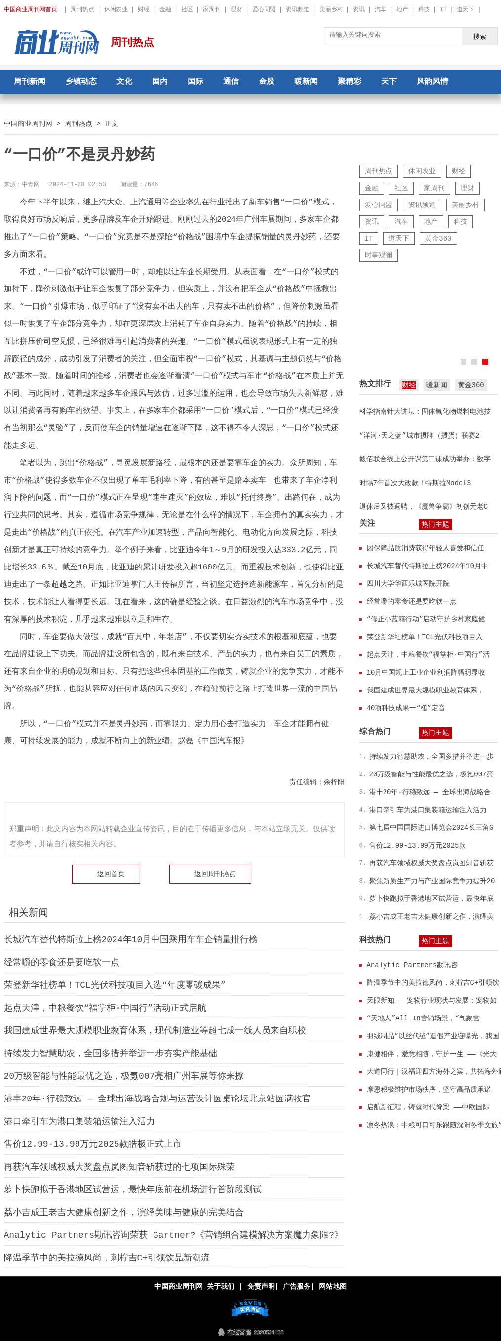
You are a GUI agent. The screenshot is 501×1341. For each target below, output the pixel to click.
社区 (187, 9)
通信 (231, 82)
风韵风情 (432, 82)
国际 (195, 82)
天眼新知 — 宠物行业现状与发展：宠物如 (432, 1000)
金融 (165, 9)
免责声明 (260, 1286)
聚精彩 (349, 82)
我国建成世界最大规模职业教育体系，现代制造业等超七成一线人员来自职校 (155, 1031)
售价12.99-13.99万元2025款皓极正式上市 (93, 1144)
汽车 (380, 9)
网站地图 (333, 1286)
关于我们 (220, 1286)
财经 (144, 9)
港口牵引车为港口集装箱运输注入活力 (79, 1122)
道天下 (465, 9)
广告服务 (296, 1286)
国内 (160, 82)
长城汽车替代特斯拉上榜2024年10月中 (427, 565)
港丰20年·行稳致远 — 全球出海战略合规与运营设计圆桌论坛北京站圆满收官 (157, 1099)
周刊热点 (82, 9)
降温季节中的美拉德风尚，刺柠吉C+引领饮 (433, 982)
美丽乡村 (331, 9)
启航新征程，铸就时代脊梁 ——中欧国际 (428, 1107)
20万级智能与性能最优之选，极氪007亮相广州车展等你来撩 (124, 1076)
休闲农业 (116, 9)
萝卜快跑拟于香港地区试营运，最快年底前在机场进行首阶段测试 (133, 1190)
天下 (389, 82)
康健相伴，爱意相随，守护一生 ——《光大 (432, 1053)
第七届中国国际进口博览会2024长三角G (431, 827)
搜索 (479, 36)
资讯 (359, 9)
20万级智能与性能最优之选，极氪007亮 (431, 774)
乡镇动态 (81, 82)
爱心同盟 (264, 9)
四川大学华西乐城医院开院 (408, 583)
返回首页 (111, 874)
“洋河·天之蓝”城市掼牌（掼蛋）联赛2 (419, 435)
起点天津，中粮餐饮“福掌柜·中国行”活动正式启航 (105, 1008)
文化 (124, 82)
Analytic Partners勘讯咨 (412, 965)
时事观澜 (378, 255)
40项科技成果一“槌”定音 (406, 708)
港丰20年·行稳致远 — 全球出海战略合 (430, 792)
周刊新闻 (29, 82)
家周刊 (212, 9)
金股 (266, 82)
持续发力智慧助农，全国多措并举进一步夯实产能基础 (110, 1053)
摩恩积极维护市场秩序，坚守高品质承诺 (429, 1089)
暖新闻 (306, 82)
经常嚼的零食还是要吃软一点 (61, 963)
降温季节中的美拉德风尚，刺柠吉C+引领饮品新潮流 (107, 1258)
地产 (402, 9)
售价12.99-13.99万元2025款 (417, 845)
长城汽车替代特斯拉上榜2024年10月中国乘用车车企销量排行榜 (131, 940)
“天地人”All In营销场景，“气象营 (423, 1018)
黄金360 (438, 238)
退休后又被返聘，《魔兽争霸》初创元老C (423, 506)
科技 (424, 9)
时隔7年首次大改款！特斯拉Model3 (415, 483)
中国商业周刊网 (28, 123)
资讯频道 (297, 9)
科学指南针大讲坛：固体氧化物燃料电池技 (425, 411)
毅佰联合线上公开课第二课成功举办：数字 (425, 459)
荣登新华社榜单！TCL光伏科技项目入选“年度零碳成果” (115, 985)
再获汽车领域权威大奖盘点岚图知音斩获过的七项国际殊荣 (119, 1167)
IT (443, 9)
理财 (236, 9)
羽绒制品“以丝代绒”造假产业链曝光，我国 (433, 1036)
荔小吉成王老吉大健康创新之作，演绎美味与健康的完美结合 (124, 1213)
